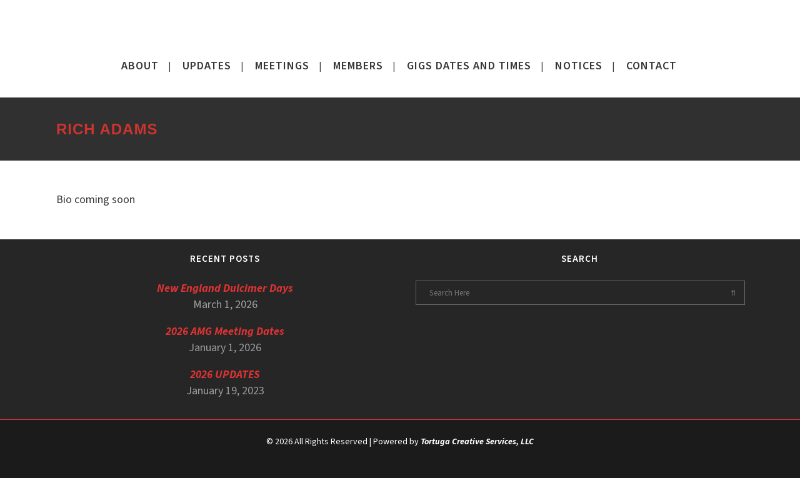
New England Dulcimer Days (225, 288)
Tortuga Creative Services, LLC (477, 442)
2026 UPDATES (225, 374)
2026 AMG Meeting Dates (225, 331)
